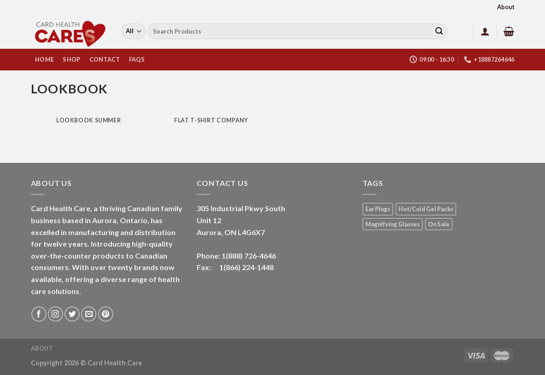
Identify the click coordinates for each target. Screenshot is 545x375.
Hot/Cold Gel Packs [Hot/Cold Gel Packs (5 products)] (425, 209)
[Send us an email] (88, 314)
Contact (104, 59)
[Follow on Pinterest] (105, 314)
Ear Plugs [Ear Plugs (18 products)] (377, 209)
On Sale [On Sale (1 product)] (439, 224)
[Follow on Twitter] (72, 314)
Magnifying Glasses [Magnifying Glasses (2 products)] (392, 224)
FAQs (137, 59)
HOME (44, 59)
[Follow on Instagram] (55, 314)
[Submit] (439, 31)
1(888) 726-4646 (249, 255)
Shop (71, 59)
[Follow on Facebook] (39, 314)
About (506, 7)
